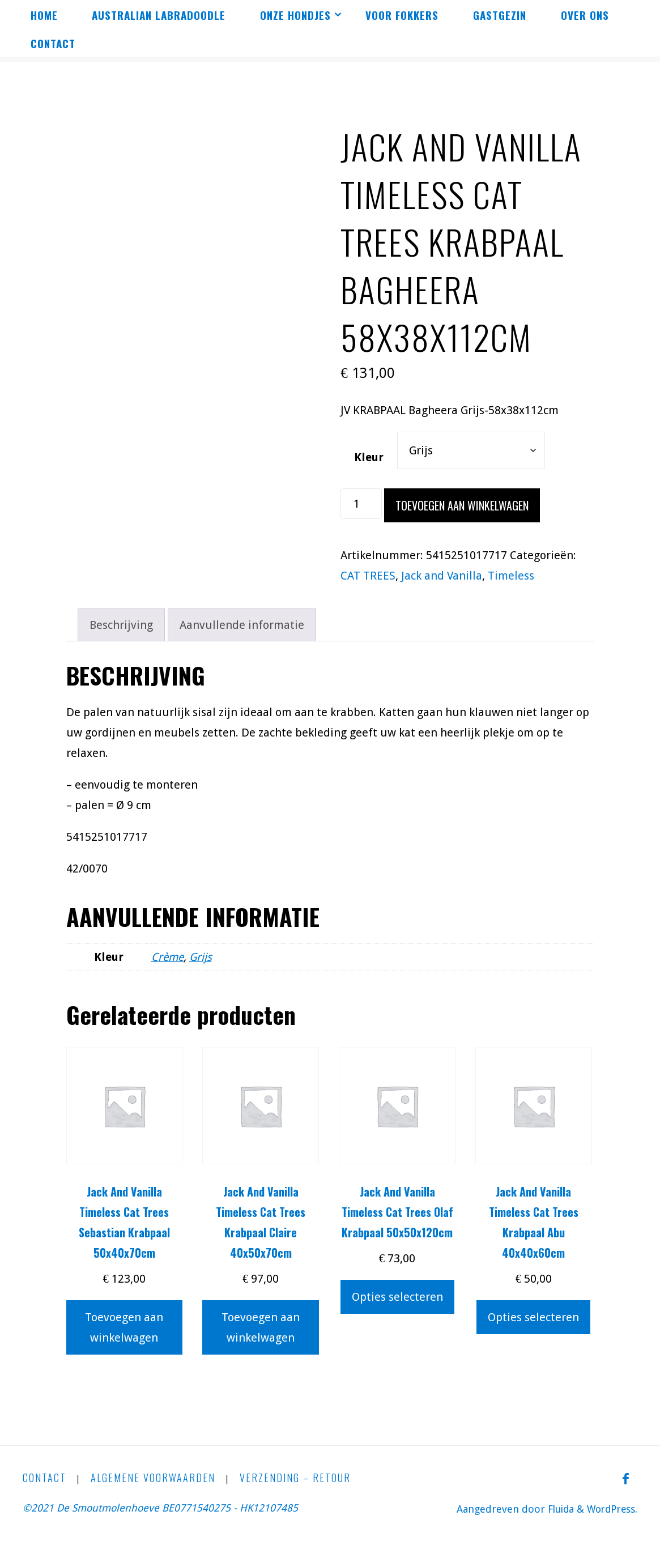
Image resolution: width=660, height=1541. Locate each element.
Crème (168, 957)
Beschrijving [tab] (121, 625)
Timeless (511, 575)
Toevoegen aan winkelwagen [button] (124, 1327)
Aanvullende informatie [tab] (242, 625)
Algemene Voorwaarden (153, 1478)
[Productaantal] (361, 503)
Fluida (555, 1509)
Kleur (369, 457)
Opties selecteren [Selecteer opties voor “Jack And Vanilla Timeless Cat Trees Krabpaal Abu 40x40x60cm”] (533, 1317)
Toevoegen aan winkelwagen (462, 505)
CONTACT (44, 1478)
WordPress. (610, 1509)
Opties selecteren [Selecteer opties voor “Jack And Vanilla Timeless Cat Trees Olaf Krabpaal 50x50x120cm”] (397, 1297)
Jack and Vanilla (441, 575)
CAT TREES (367, 575)
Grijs (202, 957)
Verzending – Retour (295, 1478)
